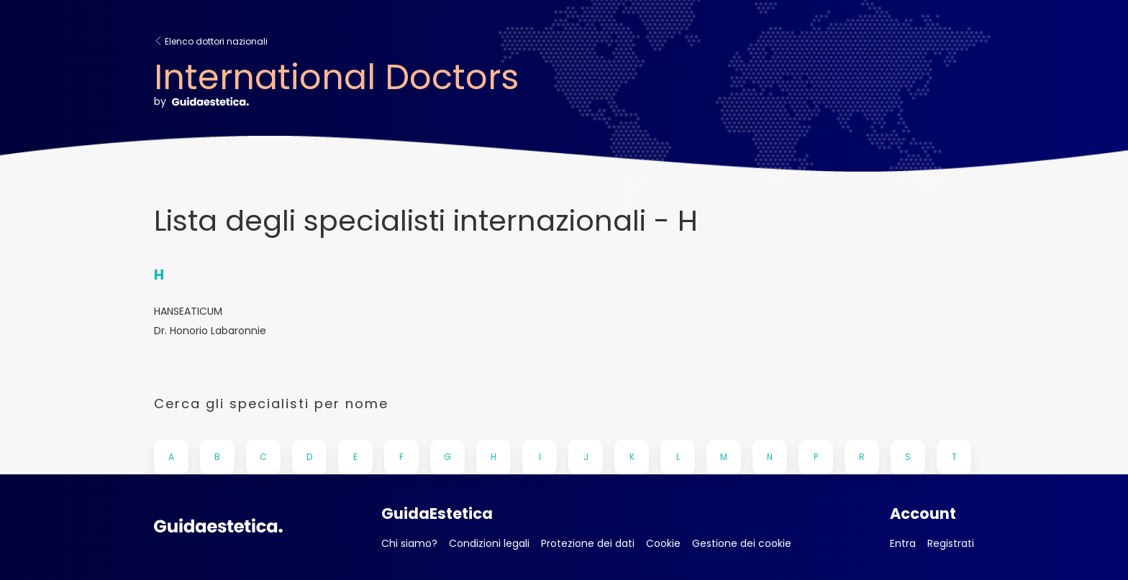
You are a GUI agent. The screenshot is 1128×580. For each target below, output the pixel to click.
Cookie (663, 543)
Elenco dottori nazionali (211, 41)
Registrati (950, 543)
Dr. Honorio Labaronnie (210, 331)
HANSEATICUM (188, 311)
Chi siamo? (409, 543)
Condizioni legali (489, 543)
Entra (903, 543)
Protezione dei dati (587, 543)
